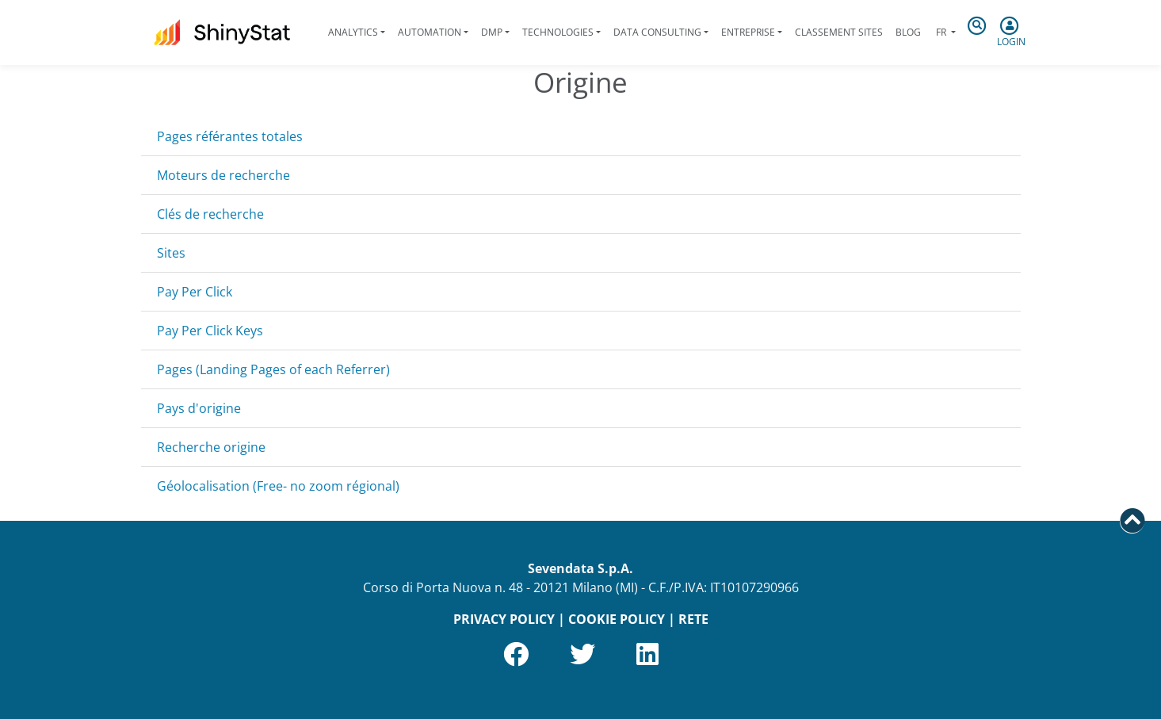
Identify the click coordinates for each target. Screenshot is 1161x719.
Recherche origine (211, 447)
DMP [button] (491, 32)
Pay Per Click (194, 291)
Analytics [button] (353, 32)
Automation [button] (429, 32)
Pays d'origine (199, 408)
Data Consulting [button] (657, 32)
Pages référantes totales (230, 136)
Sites (171, 253)
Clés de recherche (210, 214)
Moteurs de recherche (223, 175)
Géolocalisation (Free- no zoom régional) (278, 486)
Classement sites (839, 32)
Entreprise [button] (748, 32)
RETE (693, 619)
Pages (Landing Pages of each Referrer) (273, 369)
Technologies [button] (558, 32)
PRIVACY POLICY (504, 619)
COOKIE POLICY (616, 619)
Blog (908, 32)
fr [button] (941, 32)
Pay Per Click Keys (210, 330)
